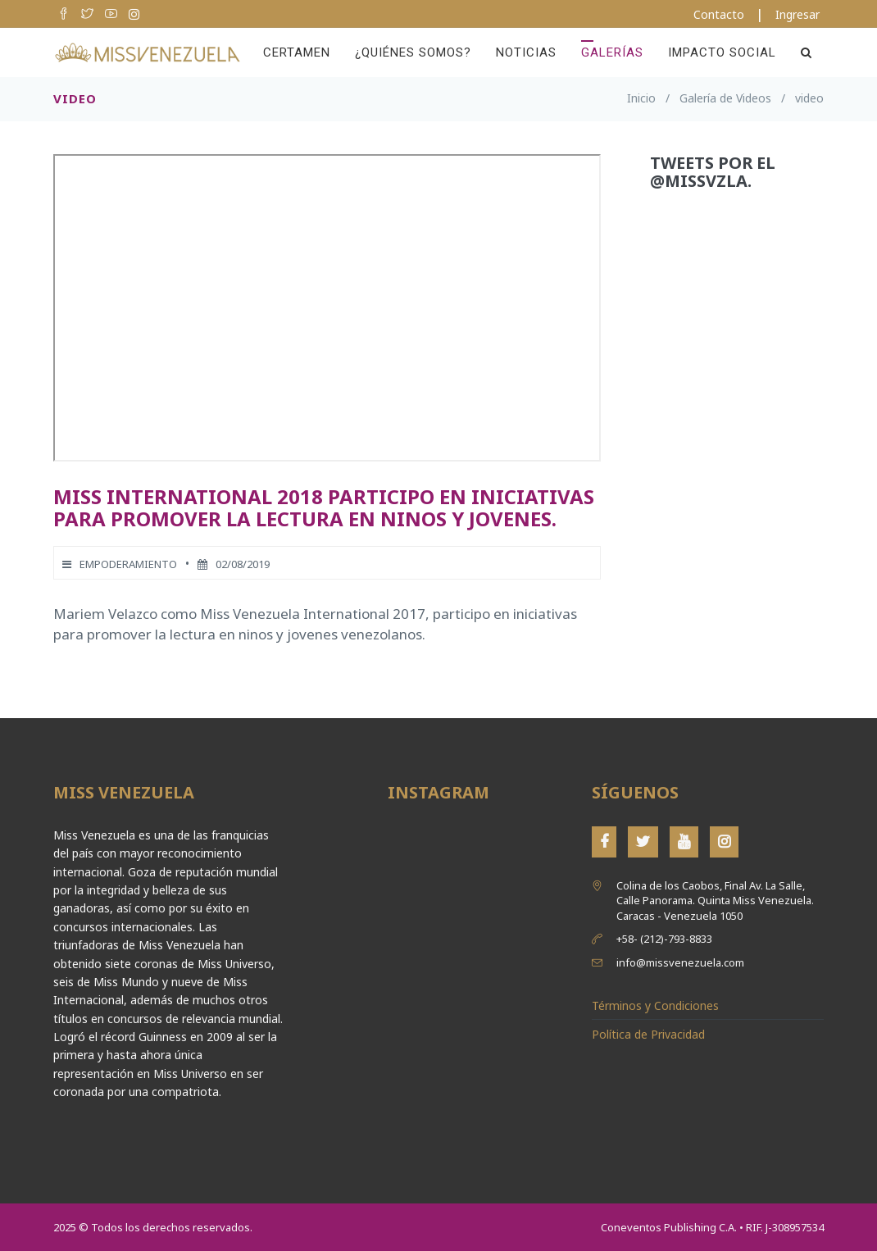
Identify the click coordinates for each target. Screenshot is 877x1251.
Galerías (612, 52)
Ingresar (797, 14)
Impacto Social (722, 52)
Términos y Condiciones (655, 1005)
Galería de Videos (725, 98)
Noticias (526, 52)
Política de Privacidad (648, 1034)
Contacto (718, 14)
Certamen (296, 52)
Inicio (641, 98)
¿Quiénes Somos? (413, 52)
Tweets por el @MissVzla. (712, 172)
